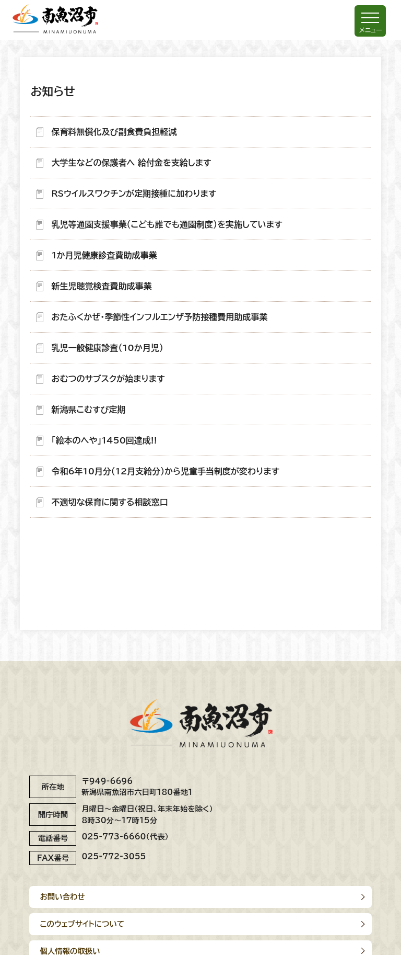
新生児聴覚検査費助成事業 (101, 286)
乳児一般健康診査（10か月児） (107, 348)
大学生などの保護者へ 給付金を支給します (131, 162)
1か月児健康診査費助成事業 (104, 255)
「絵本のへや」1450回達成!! (104, 440)
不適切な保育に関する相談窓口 (109, 502)
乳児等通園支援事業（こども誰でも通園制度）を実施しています (166, 224)
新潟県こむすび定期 (88, 409)
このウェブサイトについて (82, 924)
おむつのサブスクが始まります (107, 378)
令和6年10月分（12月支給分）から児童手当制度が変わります (165, 471)
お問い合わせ (62, 897)
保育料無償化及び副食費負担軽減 (113, 132)
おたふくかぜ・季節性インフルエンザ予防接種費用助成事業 (159, 317)
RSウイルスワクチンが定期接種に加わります (133, 193)
